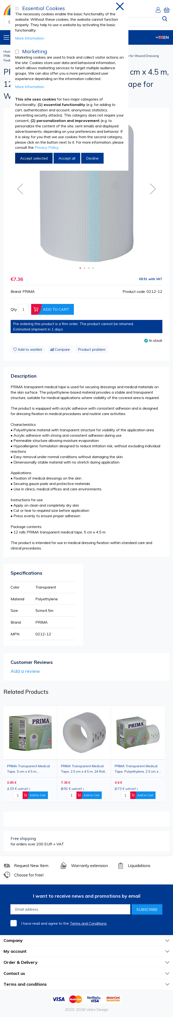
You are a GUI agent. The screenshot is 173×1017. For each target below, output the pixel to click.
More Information (29, 38)
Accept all (67, 158)
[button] (152, 189)
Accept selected (34, 158)
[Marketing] (17, 52)
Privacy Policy (46, 147)
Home (8, 51)
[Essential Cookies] (17, 8)
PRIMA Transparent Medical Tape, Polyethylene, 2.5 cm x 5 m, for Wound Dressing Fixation (138, 769)
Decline (92, 158)
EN (162, 37)
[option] (138, 754)
